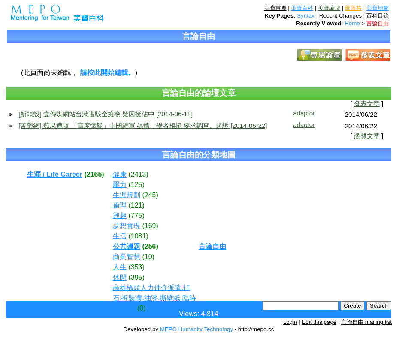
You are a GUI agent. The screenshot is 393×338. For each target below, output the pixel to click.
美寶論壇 (329, 8)
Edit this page (319, 322)
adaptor (304, 113)
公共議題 (126, 246)
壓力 (120, 184)
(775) (136, 215)
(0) (141, 308)
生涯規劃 (126, 195)
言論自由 (377, 23)
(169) (150, 225)
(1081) (138, 236)
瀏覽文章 (367, 136)
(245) (150, 195)
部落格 (353, 8)
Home (352, 23)
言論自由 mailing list (366, 322)
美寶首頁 (275, 8)
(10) (148, 256)
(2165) (94, 174)
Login (290, 322)
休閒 (120, 277)
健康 (120, 174)
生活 (120, 236)
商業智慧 (126, 256)
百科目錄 (377, 15)
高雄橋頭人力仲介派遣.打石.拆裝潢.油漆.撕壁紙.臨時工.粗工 (154, 298)
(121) (136, 205)
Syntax (305, 15)
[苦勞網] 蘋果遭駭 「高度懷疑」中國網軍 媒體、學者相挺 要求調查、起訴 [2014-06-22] (142, 125)
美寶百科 (302, 8)
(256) (150, 246)
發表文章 (367, 103)
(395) (136, 277)
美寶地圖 (377, 8)
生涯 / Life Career (54, 174)
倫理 (120, 205)
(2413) (138, 174)
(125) (136, 184)
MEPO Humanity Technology (196, 329)
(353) (136, 267)
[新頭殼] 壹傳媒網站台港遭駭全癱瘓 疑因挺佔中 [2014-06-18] (105, 114)
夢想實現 (126, 225)
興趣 (120, 215)
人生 (120, 267)
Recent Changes (340, 15)
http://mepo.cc (256, 329)
